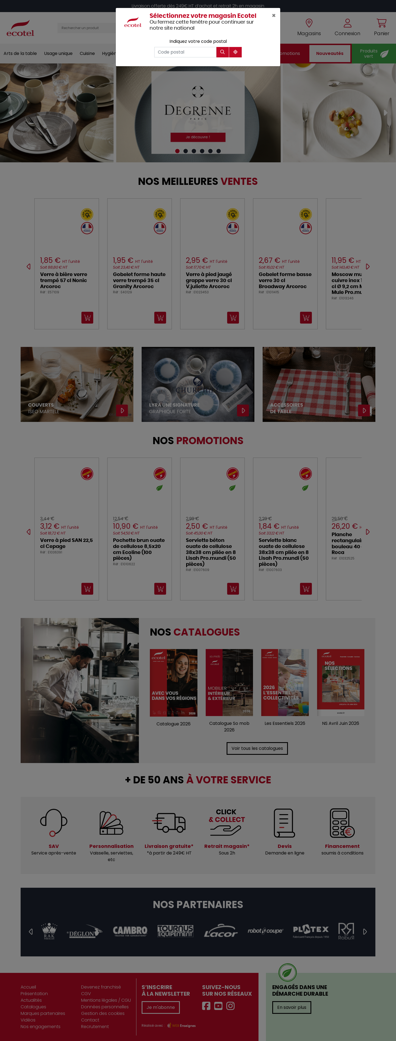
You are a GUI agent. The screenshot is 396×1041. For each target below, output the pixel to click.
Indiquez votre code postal (198, 41)
